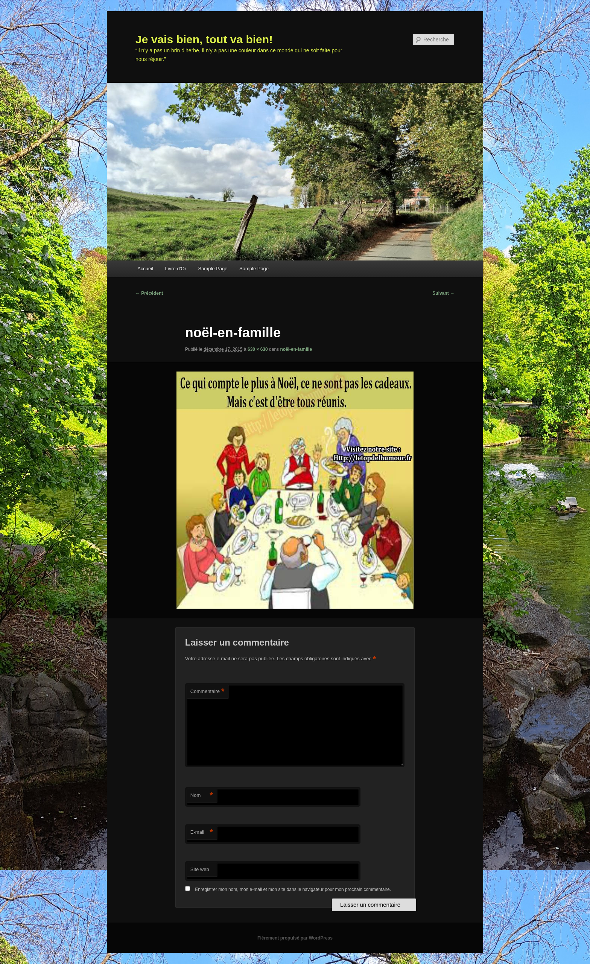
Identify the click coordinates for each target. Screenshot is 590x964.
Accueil (145, 268)
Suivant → (443, 293)
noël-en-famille (296, 349)
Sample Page (212, 268)
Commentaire (207, 691)
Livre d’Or (175, 268)
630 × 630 (258, 349)
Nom (201, 795)
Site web (199, 869)
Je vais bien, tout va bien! (204, 39)
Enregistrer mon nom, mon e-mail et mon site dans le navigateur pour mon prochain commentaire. (293, 889)
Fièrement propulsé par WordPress (295, 938)
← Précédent (149, 293)
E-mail (201, 832)
